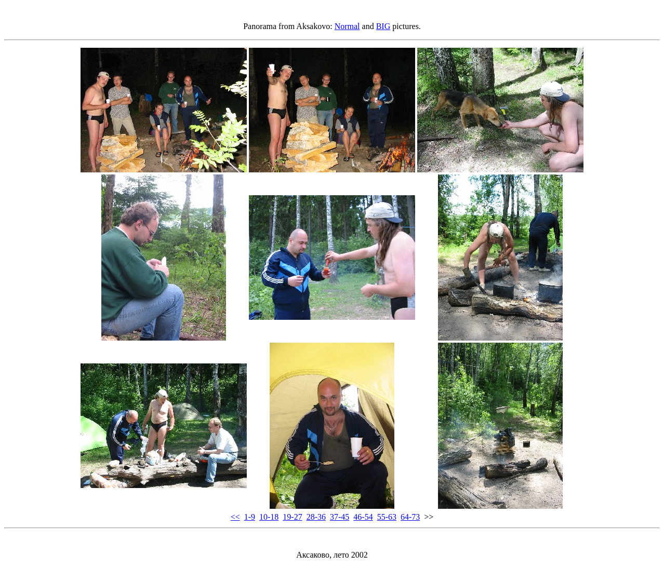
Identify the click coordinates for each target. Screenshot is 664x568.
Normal (347, 26)
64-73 (410, 516)
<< (235, 516)
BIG (383, 26)
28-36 (316, 516)
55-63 (386, 516)
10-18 (268, 516)
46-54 (363, 516)
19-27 (292, 516)
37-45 (339, 516)
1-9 (249, 516)
